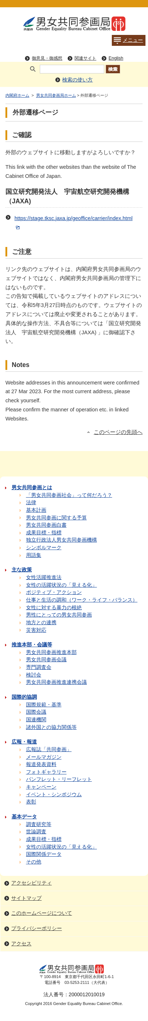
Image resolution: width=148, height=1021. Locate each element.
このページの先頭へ (118, 432)
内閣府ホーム (17, 95)
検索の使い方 (77, 80)
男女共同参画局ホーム (56, 95)
